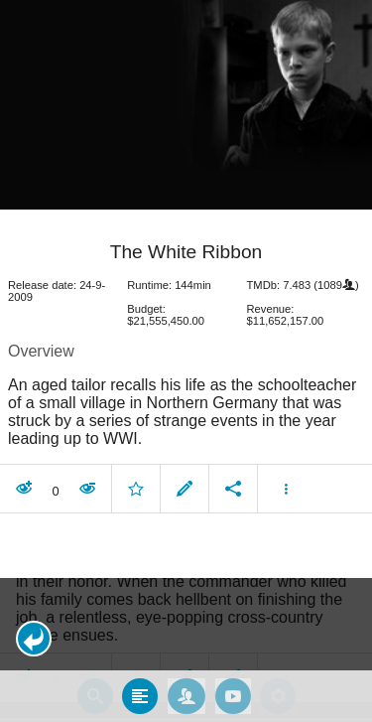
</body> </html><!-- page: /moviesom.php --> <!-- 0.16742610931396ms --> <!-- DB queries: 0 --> (186, 361)
